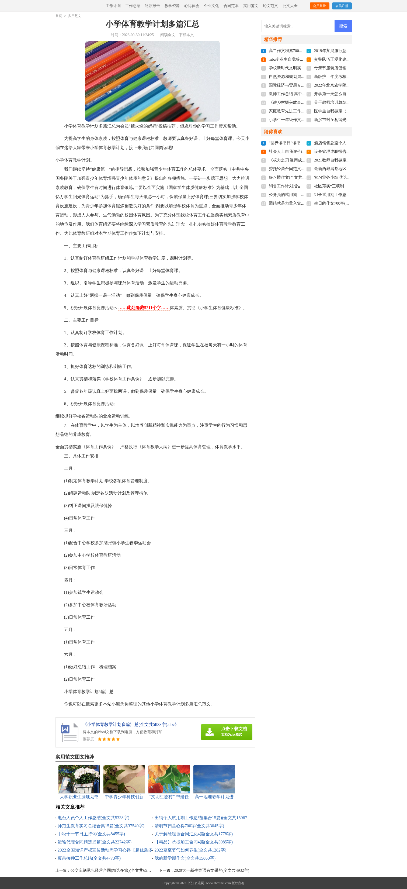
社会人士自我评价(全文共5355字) (298, 151)
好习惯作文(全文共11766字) (293, 177)
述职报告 (152, 6)
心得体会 (191, 6)
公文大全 (290, 6)
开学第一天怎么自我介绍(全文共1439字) (349, 94)
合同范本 (231, 6)
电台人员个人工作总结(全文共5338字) (94, 817)
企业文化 (211, 6)
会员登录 (319, 6)
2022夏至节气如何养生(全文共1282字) (191, 850)
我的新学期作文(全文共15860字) (185, 858)
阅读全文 (167, 35)
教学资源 (172, 6)
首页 (58, 16)
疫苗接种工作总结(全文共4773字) (89, 858)
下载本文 (186, 35)
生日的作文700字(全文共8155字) (342, 203)
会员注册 (341, 6)
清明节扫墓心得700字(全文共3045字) (189, 825)
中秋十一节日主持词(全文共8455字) (91, 834)
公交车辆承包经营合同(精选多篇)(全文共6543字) (114, 870)
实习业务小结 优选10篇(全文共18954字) (349, 177)
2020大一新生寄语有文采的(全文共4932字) (211, 870)
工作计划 (113, 6)
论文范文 (270, 6)
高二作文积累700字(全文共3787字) (299, 51)
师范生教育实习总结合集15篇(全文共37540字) (101, 825)
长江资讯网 (196, 883)
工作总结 (132, 6)
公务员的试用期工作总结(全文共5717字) (304, 194)
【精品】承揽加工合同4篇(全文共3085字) (194, 842)
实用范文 (250, 6)
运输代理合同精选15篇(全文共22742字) (95, 842)
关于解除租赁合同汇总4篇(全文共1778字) (194, 834)
